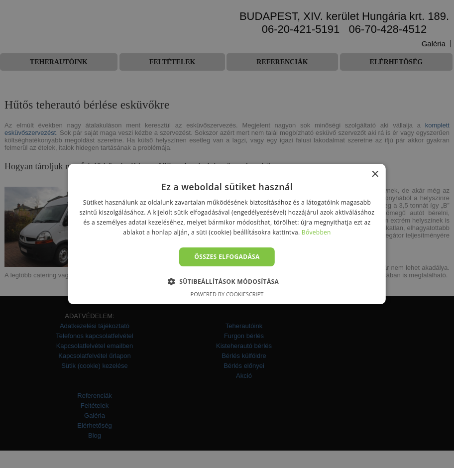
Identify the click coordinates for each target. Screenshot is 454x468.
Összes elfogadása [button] (227, 256)
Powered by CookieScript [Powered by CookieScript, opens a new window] (227, 294)
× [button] (374, 174)
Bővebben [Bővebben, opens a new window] (316, 232)
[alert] (227, 234)
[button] (227, 281)
